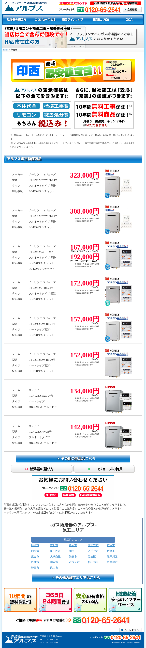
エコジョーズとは (45, 19)
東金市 (35, 556)
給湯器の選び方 (16, 19)
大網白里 (55, 556)
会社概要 (132, 10)
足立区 (92, 556)
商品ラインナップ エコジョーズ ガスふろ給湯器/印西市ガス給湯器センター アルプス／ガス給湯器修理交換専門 (26, 6)
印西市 (54, 562)
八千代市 (93, 551)
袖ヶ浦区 (93, 562)
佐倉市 (111, 551)
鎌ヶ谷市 (55, 551)
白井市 (35, 562)
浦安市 (73, 556)
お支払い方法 (101, 19)
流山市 (54, 567)
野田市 (35, 567)
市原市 (111, 545)
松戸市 (73, 545)
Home (5, 50)
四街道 (35, 551)
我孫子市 (74, 562)
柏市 (71, 551)
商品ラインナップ (73, 19)
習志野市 (93, 545)
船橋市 (35, 545)
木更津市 (112, 562)
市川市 (54, 545)
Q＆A (129, 19)
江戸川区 (112, 556)
